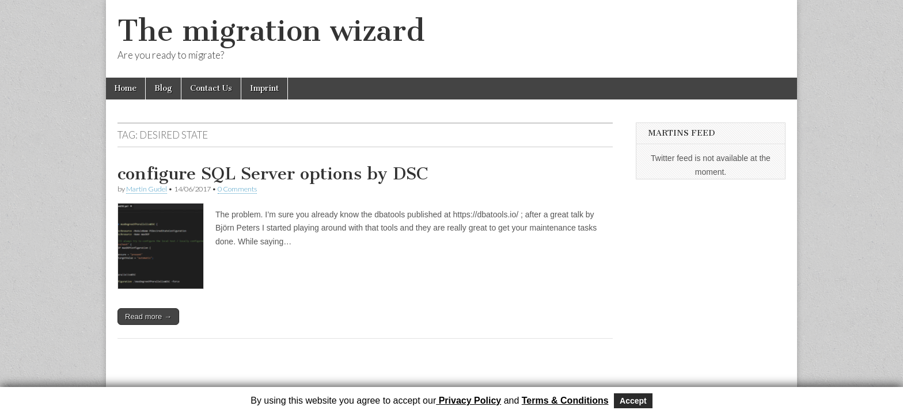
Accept (633, 400)
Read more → (148, 316)
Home (125, 88)
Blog (163, 88)
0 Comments (237, 189)
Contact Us (211, 88)
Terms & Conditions (565, 400)
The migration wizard (270, 30)
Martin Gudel (146, 189)
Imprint (264, 88)
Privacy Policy (468, 400)
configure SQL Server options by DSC (272, 173)
